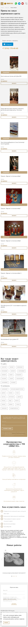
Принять (6, 622)
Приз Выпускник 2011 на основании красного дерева (13, 306)
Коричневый (21, 370)
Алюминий (4, 389)
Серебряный (20, 367)
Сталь (17, 392)
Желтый (13, 370)
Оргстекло (11, 396)
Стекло (18, 404)
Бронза (3, 400)
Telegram (8, 44)
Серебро (11, 404)
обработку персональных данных (18, 433)
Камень (10, 392)
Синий (11, 378)
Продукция (7, 7)
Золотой (4, 367)
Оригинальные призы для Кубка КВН (11, 76)
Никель (3, 404)
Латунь (3, 396)
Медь (10, 400)
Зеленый (4, 374)
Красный (4, 378)
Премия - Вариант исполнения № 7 (11, 208)
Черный (11, 367)
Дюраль (19, 396)
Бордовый (18, 374)
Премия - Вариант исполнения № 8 (11, 241)
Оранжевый (4, 382)
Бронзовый (4, 370)
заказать (14, 83)
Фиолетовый (20, 378)
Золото (17, 400)
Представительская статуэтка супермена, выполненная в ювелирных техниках (12, 109)
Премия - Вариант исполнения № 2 (11, 176)
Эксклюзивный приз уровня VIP (9, 339)
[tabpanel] (14, 561)
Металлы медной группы (17, 389)
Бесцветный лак (14, 408)
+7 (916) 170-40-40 (10, 48)
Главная (2, 7)
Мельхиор (4, 408)
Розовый (13, 382)
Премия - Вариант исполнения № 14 (11, 273)
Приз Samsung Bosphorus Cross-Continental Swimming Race (12, 143)
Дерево (3, 392)
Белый (10, 374)
